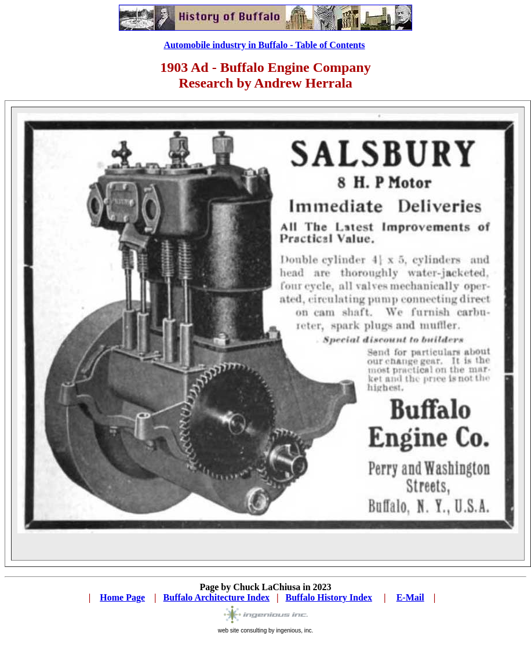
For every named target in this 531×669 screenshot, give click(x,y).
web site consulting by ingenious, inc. (266, 630)
